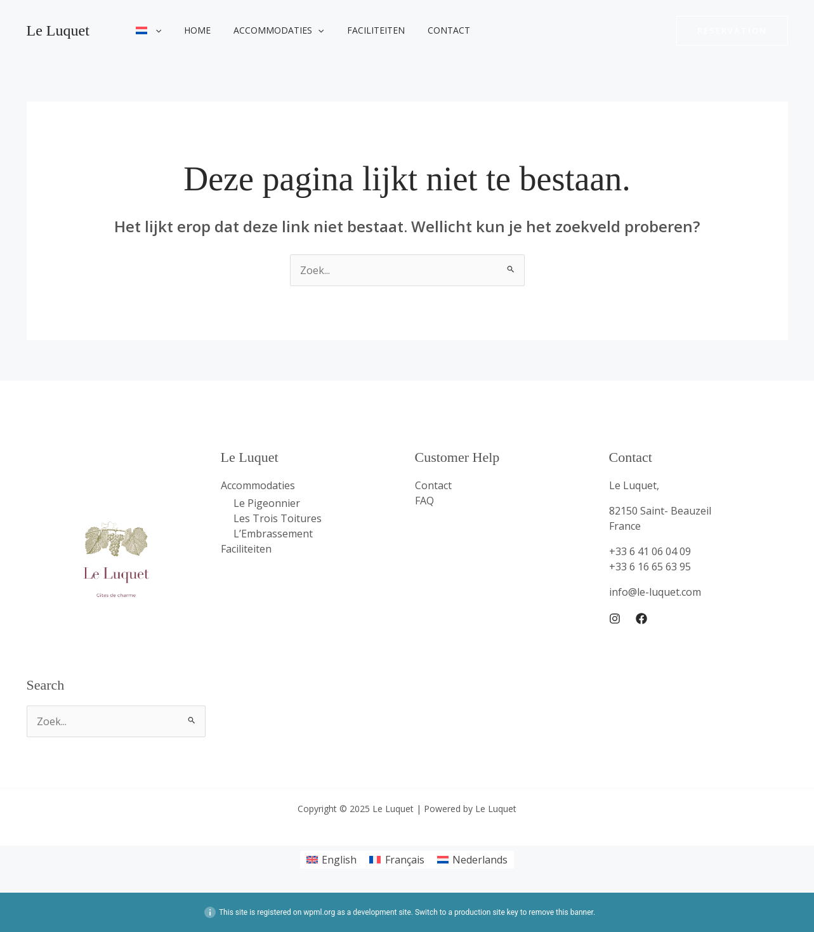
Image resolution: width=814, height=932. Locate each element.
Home (189, 30)
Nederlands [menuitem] (480, 860)
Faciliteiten (358, 30)
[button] (732, 31)
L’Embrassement (273, 534)
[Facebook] (641, 618)
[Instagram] (614, 618)
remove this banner (560, 912)
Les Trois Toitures (277, 518)
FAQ (424, 501)
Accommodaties (266, 30)
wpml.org (319, 912)
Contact (426, 30)
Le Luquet (58, 30)
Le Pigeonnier (266, 503)
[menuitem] (146, 30)
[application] (153, 30)
